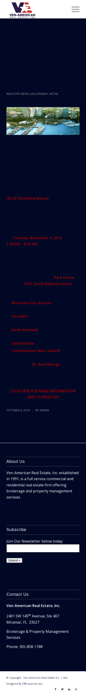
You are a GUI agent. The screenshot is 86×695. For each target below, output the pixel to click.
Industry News (17, 94)
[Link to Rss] (76, 689)
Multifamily (39, 94)
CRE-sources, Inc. (32, 683)
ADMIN (44, 410)
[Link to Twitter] (62, 689)
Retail (54, 94)
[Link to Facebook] (55, 689)
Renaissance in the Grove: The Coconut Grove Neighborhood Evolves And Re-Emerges (42, 66)
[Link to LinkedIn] (69, 689)
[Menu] (73, 9)
